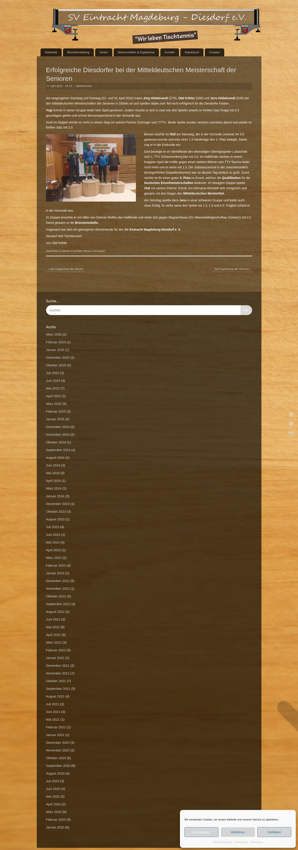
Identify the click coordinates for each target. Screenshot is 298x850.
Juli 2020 (52, 781)
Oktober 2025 (56, 365)
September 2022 (58, 604)
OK (244, 309)
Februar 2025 (56, 411)
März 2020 (54, 812)
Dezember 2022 (58, 581)
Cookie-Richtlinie (223, 841)
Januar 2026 (55, 350)
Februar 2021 (56, 727)
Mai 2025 (53, 388)
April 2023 (53, 550)
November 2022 (58, 588)
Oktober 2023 (56, 511)
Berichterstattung (78, 52)
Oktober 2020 (56, 758)
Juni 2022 (53, 619)
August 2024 (55, 457)
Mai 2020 (53, 796)
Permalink (99, 251)
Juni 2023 (53, 534)
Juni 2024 (53, 465)
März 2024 (54, 488)
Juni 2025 (53, 380)
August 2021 (55, 696)
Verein (104, 52)
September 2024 (58, 450)
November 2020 (58, 750)
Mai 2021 (53, 719)
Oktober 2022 (56, 596)
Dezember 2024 (58, 427)
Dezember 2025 (58, 357)
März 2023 (54, 558)
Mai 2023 (53, 542)
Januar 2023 (55, 573)
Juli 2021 (52, 704)
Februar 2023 (56, 565)
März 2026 (54, 334)
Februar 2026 (56, 342)
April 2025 (53, 396)
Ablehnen (238, 832)
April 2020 (53, 804)
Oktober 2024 (56, 442)
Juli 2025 (52, 373)
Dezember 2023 (58, 504)
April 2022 (53, 635)
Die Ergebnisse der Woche (65, 269)
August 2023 (55, 519)
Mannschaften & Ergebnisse (136, 52)
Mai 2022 (53, 627)
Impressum (241, 841)
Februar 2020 (56, 819)
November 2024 (58, 434)
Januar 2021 (55, 735)
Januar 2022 (55, 658)
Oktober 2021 (56, 681)
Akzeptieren (201, 832)
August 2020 (55, 773)
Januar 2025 (55, 419)
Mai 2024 (53, 473)
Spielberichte (84, 86)
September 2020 (58, 765)
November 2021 (58, 673)
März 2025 (54, 404)
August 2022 (55, 611)
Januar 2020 (55, 827)
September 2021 (58, 688)
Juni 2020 (53, 789)
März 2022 (54, 642)
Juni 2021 (53, 712)
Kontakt (170, 52)
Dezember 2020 (58, 742)
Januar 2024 (55, 496)
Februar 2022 (56, 650)
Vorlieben (274, 832)
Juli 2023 (52, 527)
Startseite (51, 52)
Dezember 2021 (58, 665)
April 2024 (53, 481)
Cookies (214, 52)
